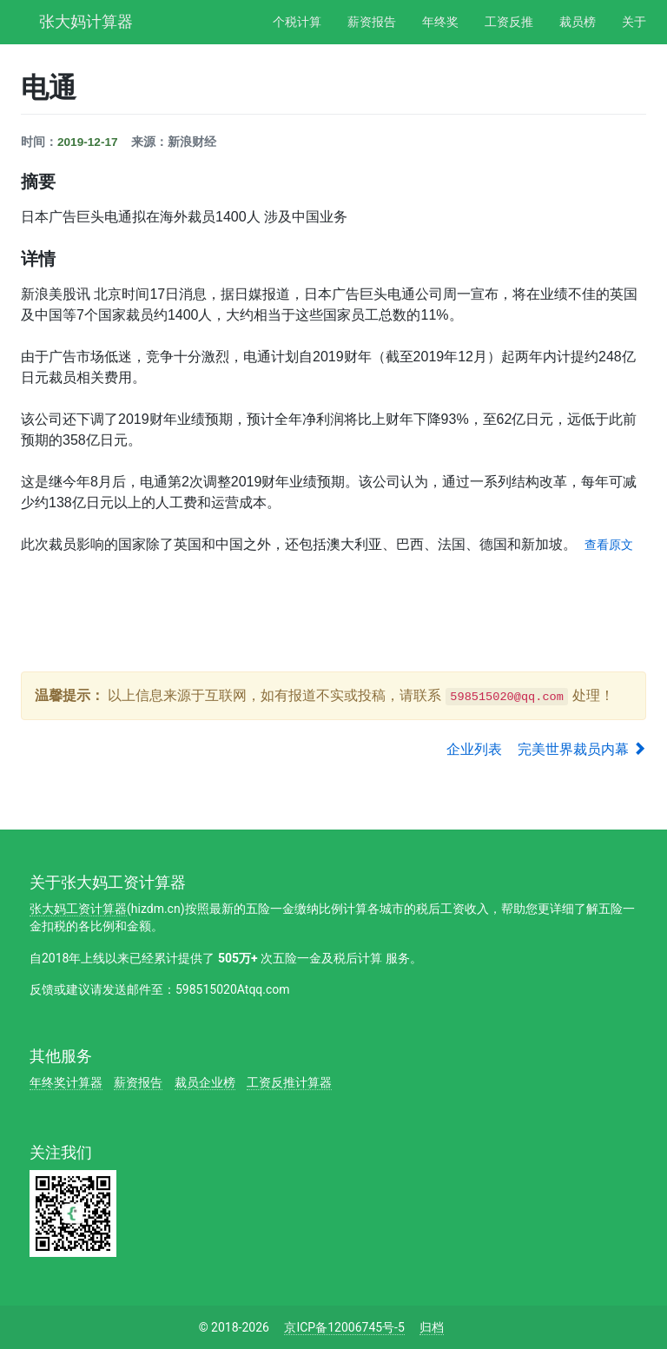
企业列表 (474, 749)
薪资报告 (371, 22)
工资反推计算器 (289, 1082)
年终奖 (440, 22)
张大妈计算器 (86, 19)
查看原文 (608, 545)
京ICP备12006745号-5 (344, 1327)
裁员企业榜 (205, 1082)
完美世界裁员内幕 (582, 749)
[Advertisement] (337, 611)
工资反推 (509, 22)
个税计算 (297, 22)
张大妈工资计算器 (78, 909)
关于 (634, 22)
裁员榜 (577, 22)
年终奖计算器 (66, 1082)
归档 (431, 1327)
